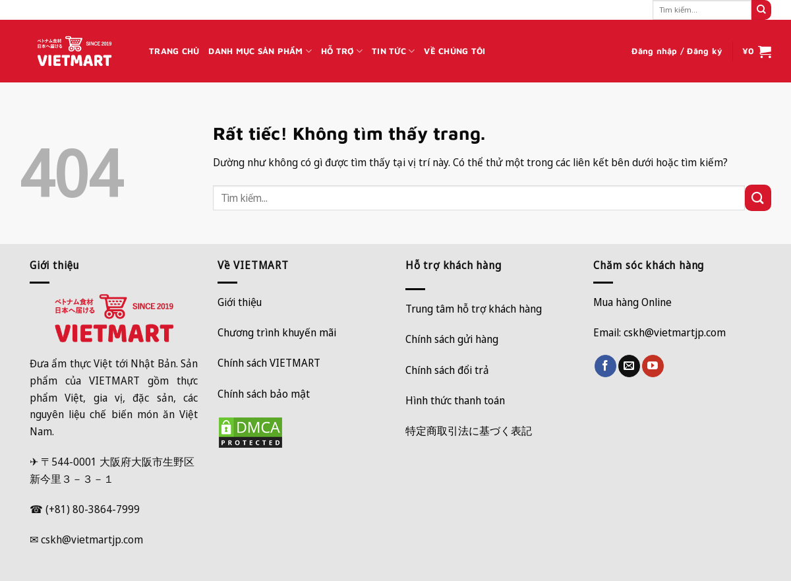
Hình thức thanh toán (455, 400)
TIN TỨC (393, 51)
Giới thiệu (240, 302)
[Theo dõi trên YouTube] (653, 366)
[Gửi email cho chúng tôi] (629, 366)
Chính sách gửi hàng (451, 339)
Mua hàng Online (632, 302)
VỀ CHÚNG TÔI (454, 51)
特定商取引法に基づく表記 (468, 430)
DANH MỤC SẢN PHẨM (260, 51)
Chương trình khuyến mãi (277, 332)
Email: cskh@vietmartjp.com (659, 332)
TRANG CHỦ (174, 51)
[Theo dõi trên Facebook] (605, 366)
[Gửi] (761, 10)
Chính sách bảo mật (264, 393)
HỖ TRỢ (342, 51)
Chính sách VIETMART (269, 362)
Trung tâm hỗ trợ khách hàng (473, 308)
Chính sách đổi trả (447, 370)
